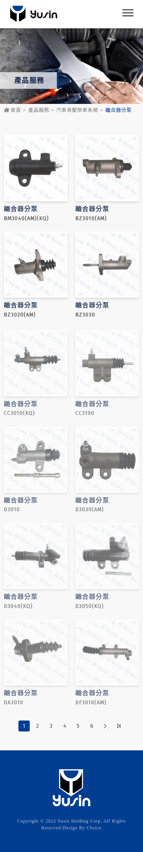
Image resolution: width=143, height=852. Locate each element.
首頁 (12, 110)
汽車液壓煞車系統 (77, 110)
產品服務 (38, 110)
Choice (94, 827)
